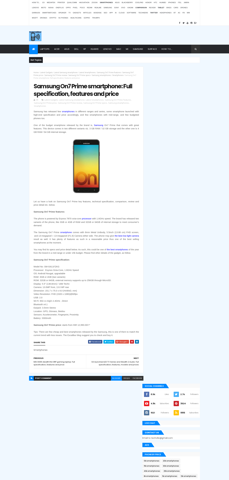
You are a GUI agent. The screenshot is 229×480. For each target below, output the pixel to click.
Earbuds (36, 13)
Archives (186, 293)
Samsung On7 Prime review (56, 75)
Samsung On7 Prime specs (79, 75)
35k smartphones (175, 164)
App (111, 13)
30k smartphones (175, 149)
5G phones (63, 18)
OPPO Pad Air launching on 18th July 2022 (178, 413)
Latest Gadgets (46, 72)
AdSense (98, 13)
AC (179, 13)
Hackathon (84, 2)
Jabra (186, 2)
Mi (127, 49)
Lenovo (35, 7)
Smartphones (117, 75)
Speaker (62, 13)
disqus (124, 378)
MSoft (35, 18)
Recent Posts (160, 293)
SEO (105, 13)
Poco (82, 7)
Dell (76, 49)
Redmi (89, 7)
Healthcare (75, 18)
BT (175, 13)
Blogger (120, 456)
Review (152, 7)
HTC (155, 2)
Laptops (45, 49)
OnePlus (60, 7)
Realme (97, 7)
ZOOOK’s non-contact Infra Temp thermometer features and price (175, 399)
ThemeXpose (38, 476)
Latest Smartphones (87, 72)
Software (131, 13)
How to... (36, 2)
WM (188, 13)
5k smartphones (174, 159)
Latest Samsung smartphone (66, 72)
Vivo (123, 7)
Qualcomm (72, 2)
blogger (114, 378)
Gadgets (77, 13)
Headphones (165, 13)
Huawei (162, 2)
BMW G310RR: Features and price (174, 441)
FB (184, 13)
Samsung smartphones (101, 75)
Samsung (108, 7)
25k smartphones (176, 154)
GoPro (87, 18)
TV (69, 13)
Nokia (51, 7)
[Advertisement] (147, 35)
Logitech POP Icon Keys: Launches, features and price (175, 455)
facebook (135, 378)
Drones (184, 7)
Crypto (52, 18)
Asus (117, 2)
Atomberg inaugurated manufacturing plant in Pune (178, 427)
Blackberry (127, 2)
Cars (176, 7)
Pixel (75, 7)
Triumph (96, 18)
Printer (61, 2)
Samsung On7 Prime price (45, 103)
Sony (116, 7)
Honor (148, 2)
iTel (179, 2)
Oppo (68, 7)
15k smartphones (156, 149)
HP (84, 49)
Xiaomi (130, 7)
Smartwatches (49, 13)
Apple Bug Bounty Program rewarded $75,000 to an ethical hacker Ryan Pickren (173, 241)
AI (116, 13)
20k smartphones (175, 144)
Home (36, 72)
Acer (57, 49)
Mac (118, 49)
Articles (87, 13)
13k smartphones (156, 164)
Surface (152, 49)
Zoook (95, 2)
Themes (48, 476)
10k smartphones (156, 144)
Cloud (122, 13)
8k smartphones (155, 159)
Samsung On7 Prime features (109, 72)
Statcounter (93, 448)
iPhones (172, 2)
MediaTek (51, 2)
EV (43, 2)
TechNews (143, 13)
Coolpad (139, 2)
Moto (43, 7)
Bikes (168, 7)
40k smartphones (156, 154)
